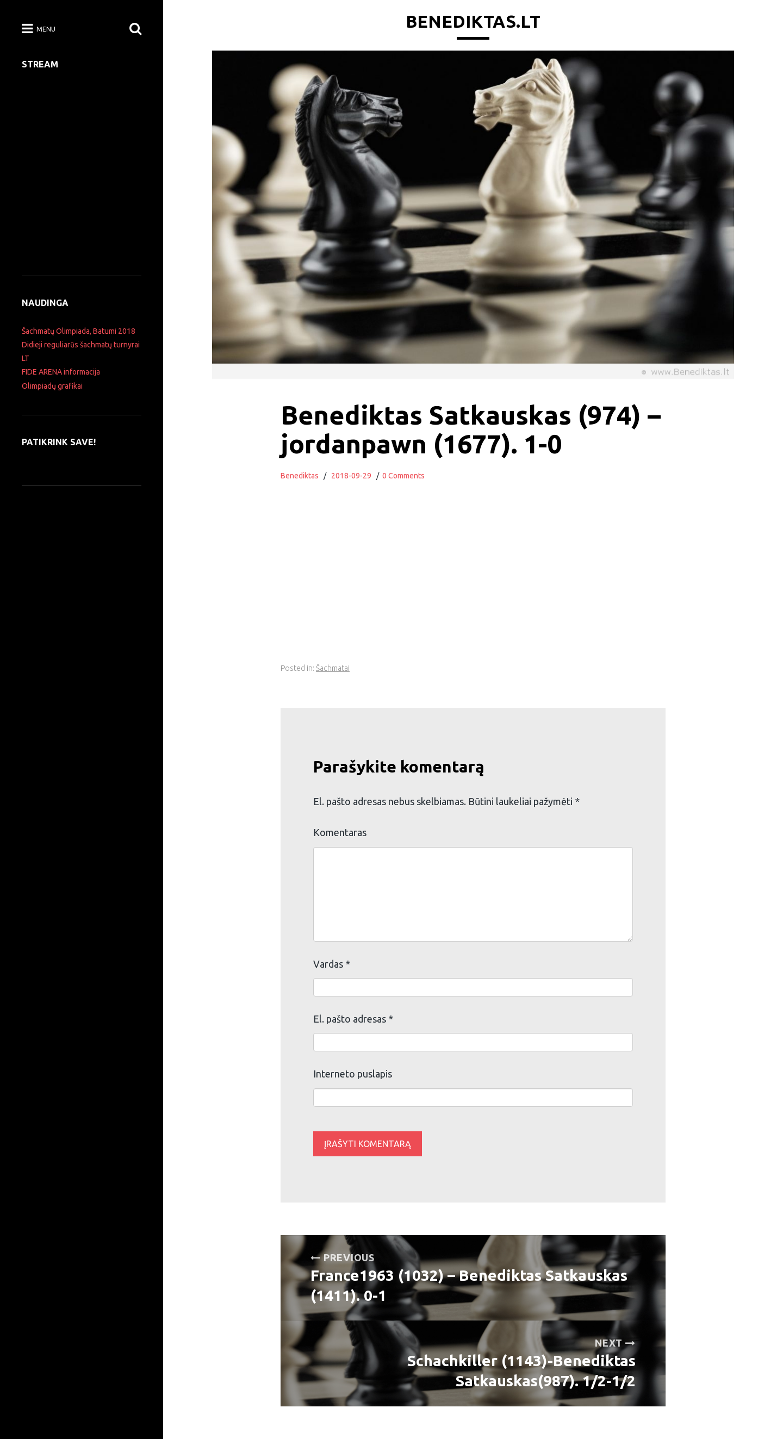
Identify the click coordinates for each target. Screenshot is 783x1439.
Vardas (331, 963)
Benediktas (300, 475)
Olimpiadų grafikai (52, 386)
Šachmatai (333, 668)
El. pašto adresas (353, 1018)
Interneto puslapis (352, 1073)
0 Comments (403, 475)
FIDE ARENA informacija (61, 371)
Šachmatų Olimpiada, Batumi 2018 (78, 331)
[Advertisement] (473, 584)
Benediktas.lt (473, 21)
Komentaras (339, 832)
